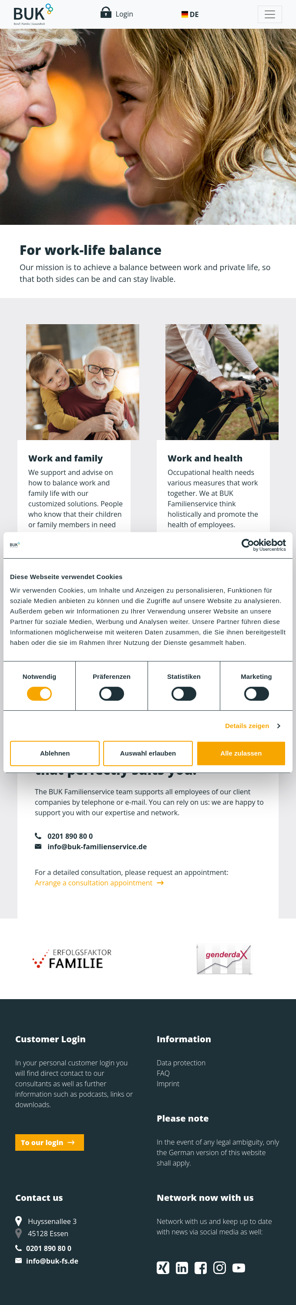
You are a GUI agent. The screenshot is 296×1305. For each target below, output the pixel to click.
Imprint (168, 1083)
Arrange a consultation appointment (93, 883)
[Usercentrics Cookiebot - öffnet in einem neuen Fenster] (248, 545)
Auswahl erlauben (148, 753)
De (194, 14)
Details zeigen (247, 725)
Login (117, 13)
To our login (42, 1142)
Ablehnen (55, 753)
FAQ (163, 1073)
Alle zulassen (241, 753)
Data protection (181, 1063)
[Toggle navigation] (270, 14)
